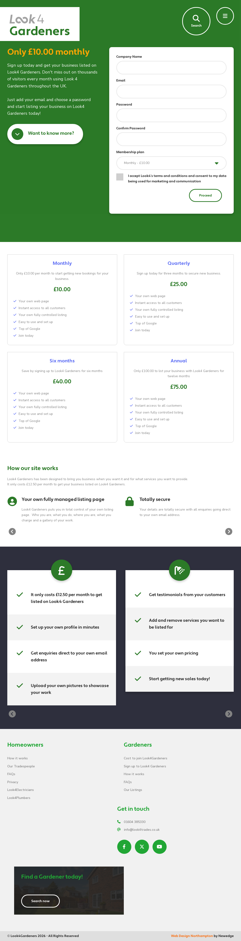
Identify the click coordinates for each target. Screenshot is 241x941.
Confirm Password (130, 128)
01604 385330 (131, 822)
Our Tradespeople (21, 766)
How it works (17, 758)
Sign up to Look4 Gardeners (145, 766)
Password (124, 104)
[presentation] (12, 531)
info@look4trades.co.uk (138, 829)
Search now (40, 901)
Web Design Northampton (192, 936)
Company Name (129, 57)
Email (120, 80)
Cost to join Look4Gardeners (145, 758)
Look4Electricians (20, 790)
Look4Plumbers (18, 798)
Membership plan (130, 152)
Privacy (12, 782)
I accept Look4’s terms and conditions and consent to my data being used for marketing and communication (177, 179)
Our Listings (133, 790)
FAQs (11, 774)
